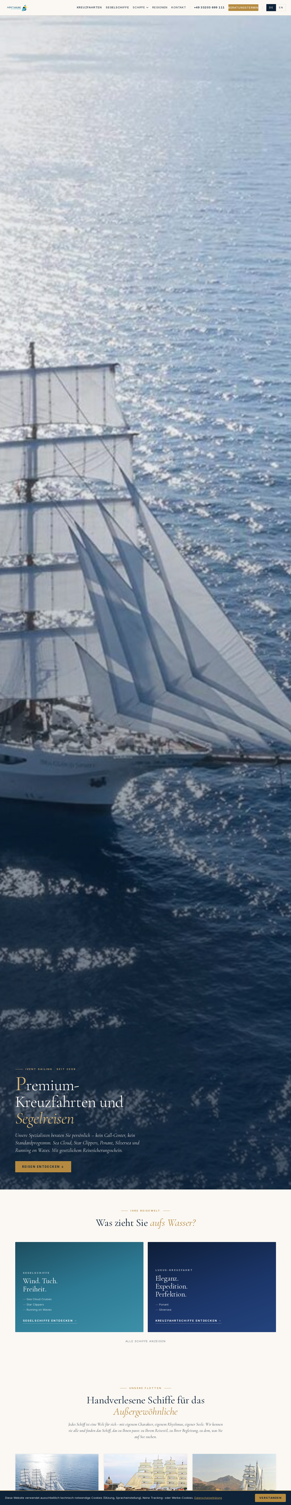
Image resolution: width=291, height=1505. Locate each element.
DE (271, 7)
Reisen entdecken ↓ (43, 1166)
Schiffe (140, 7)
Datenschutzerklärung (209, 1497)
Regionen (159, 7)
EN (281, 7)
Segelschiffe (117, 7)
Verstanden (270, 1497)
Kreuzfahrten (89, 7)
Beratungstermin (243, 7)
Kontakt (178, 7)
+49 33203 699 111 (209, 7)
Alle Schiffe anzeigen (145, 1341)
